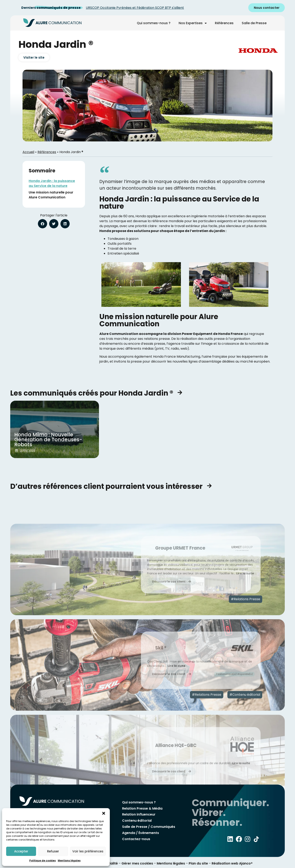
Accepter (21, 851)
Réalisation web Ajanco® (232, 863)
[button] (104, 813)
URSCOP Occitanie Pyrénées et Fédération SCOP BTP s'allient (135, 7)
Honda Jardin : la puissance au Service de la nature (52, 183)
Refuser (53, 851)
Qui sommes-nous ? (153, 23)
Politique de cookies (42, 860)
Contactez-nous (136, 837)
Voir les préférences (87, 851)
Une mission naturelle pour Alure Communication (51, 195)
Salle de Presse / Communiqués (148, 826)
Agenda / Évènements (140, 832)
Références (224, 23)
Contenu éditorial (137, 820)
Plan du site (198, 863)
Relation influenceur (138, 814)
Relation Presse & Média (142, 809)
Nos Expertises (193, 23)
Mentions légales (69, 860)
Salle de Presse (254, 23)
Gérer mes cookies (137, 863)
